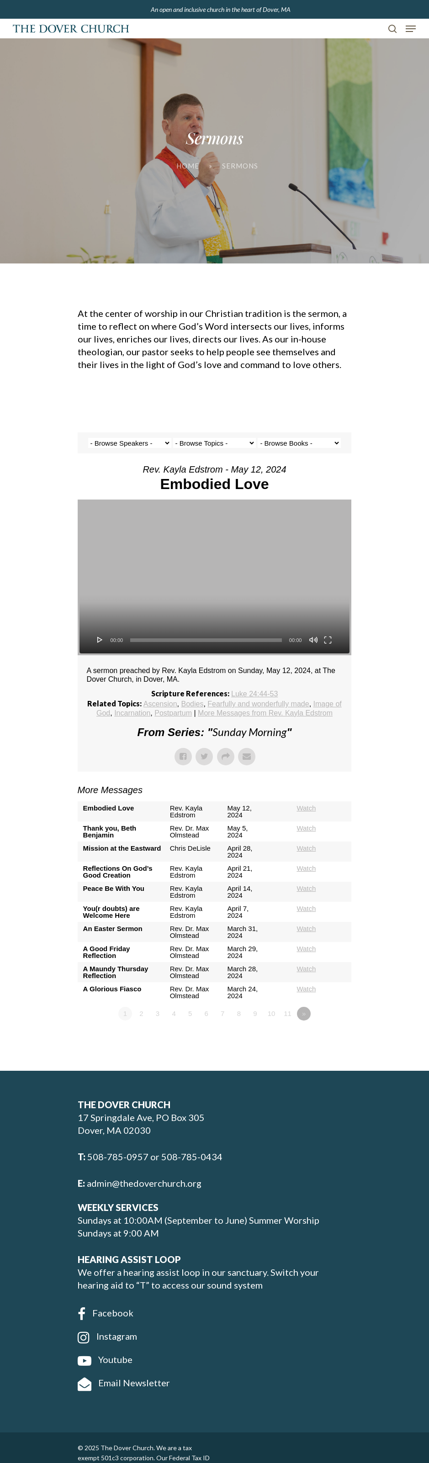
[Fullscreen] (328, 639)
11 (287, 1013)
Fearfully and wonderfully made (258, 704)
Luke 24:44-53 (254, 694)
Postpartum (173, 713)
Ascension (160, 704)
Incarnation (132, 713)
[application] (214, 577)
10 (271, 1013)
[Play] (100, 639)
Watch (306, 808)
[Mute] (313, 639)
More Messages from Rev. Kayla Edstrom (265, 713)
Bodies (192, 704)
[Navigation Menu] (411, 28)
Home (187, 166)
